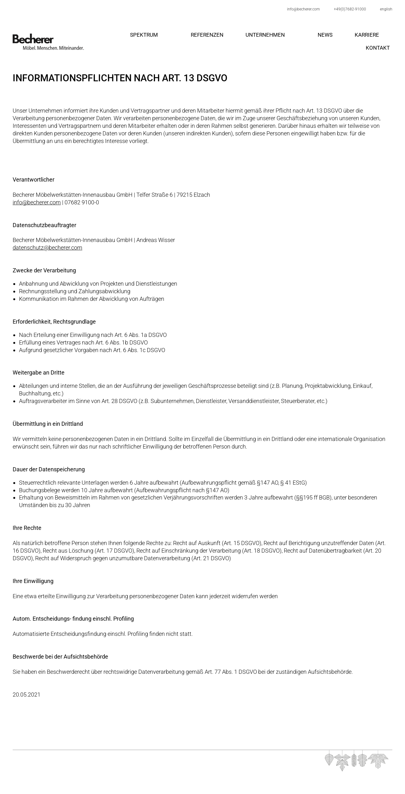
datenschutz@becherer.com (47, 247)
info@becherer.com (37, 202)
